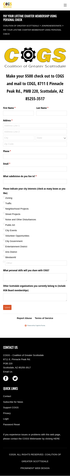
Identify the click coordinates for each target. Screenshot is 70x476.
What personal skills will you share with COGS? (26, 270)
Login (6, 419)
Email (11, 163)
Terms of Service (44, 318)
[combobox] (51, 138)
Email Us (7, 372)
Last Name (46, 108)
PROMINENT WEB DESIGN (34, 468)
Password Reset (11, 424)
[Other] (36, 263)
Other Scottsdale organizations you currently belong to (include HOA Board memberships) (34, 288)
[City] (18, 138)
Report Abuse (24, 318)
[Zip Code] (35, 144)
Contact (7, 396)
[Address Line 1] (35, 125)
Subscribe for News (13, 402)
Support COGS (11, 407)
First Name (13, 108)
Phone (11, 151)
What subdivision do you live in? (24, 176)
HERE (56, 439)
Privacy (7, 413)
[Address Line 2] (35, 131)
